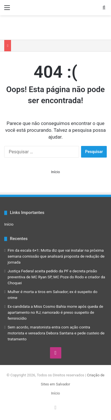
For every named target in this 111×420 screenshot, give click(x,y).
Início (55, 172)
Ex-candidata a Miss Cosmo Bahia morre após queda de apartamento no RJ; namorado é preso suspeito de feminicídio (55, 312)
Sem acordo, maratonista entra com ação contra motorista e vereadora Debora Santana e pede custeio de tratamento (56, 333)
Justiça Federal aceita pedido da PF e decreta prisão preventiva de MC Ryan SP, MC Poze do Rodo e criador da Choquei (56, 277)
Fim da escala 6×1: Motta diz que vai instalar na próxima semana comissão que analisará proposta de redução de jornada (56, 256)
